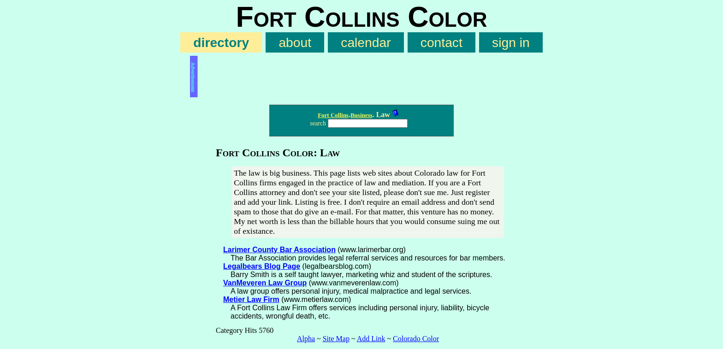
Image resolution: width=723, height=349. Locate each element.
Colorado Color (416, 339)
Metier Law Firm (251, 299)
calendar (366, 42)
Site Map (336, 339)
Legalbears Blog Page (261, 266)
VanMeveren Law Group (265, 283)
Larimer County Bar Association (279, 250)
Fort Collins (333, 115)
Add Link (371, 339)
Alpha (306, 339)
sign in (511, 42)
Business (361, 115)
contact (441, 42)
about (295, 42)
